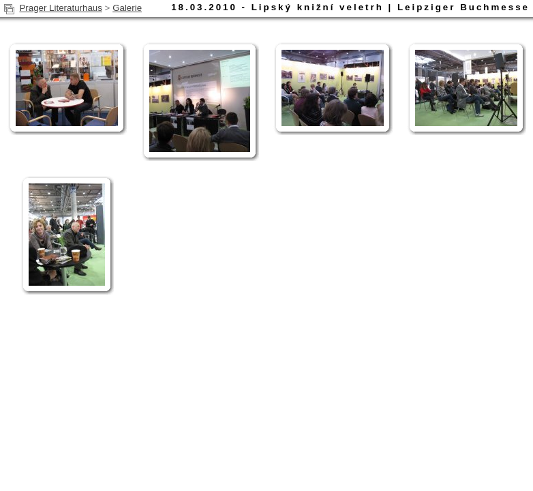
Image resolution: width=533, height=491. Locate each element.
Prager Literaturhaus (60, 8)
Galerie (127, 8)
